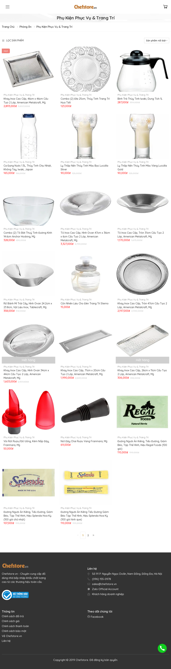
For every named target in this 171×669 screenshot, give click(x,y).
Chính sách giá (10, 621)
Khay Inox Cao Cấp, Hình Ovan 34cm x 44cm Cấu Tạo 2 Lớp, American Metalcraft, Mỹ (26, 374)
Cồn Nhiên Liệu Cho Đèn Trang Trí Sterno (85, 303)
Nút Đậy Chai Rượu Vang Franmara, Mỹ (84, 441)
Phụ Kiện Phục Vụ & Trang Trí (54, 26)
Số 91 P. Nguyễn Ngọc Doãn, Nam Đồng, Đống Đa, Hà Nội (127, 573)
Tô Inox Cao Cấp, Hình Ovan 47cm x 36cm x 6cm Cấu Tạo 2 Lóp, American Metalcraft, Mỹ (85, 236)
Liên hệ (6, 641)
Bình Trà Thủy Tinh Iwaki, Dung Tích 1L (140, 98)
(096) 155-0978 (101, 579)
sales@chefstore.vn (104, 584)
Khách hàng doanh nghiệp (108, 594)
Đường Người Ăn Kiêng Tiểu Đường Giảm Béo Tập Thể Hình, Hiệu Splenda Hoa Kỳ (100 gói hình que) (85, 515)
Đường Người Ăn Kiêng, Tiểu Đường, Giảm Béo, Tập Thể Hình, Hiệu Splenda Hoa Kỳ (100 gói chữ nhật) (28, 515)
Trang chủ (8, 26)
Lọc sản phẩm (13, 40)
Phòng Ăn (25, 26)
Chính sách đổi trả (13, 616)
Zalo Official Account (105, 589)
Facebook (97, 616)
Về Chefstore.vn (12, 636)
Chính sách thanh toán (15, 626)
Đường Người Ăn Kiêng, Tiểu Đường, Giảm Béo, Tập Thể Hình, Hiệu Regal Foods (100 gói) (142, 445)
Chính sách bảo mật (14, 631)
